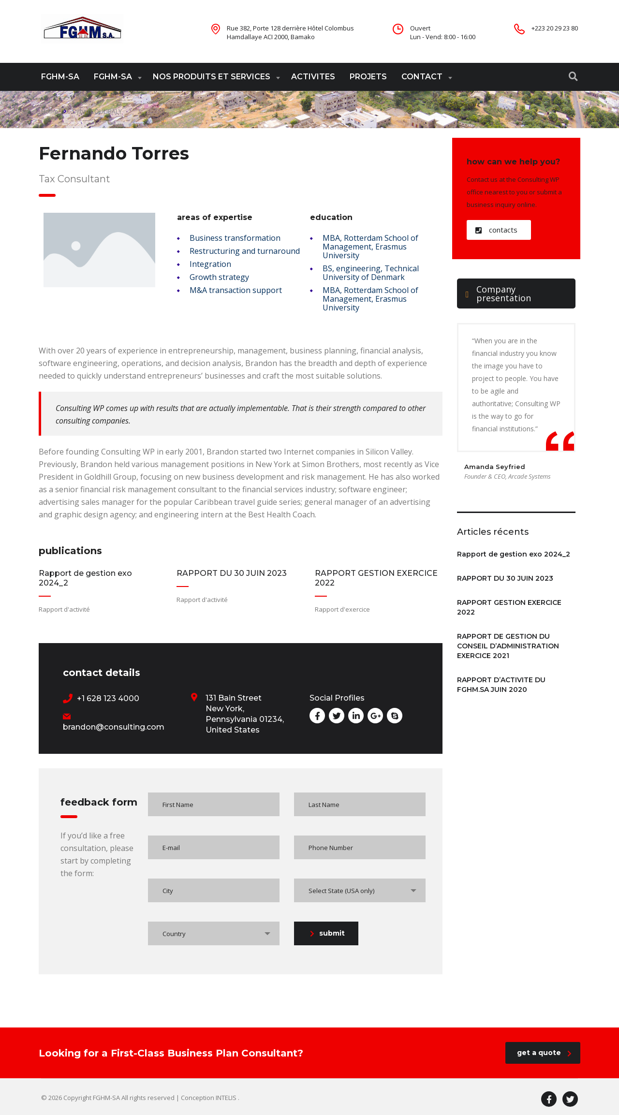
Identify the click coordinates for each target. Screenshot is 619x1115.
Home (49, 111)
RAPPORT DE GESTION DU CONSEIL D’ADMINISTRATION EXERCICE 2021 (508, 646)
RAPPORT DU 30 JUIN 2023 (232, 573)
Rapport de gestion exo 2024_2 (513, 554)
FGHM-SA (60, 76)
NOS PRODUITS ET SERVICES (211, 76)
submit (327, 933)
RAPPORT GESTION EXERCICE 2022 (509, 607)
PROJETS (368, 76)
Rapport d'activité (64, 609)
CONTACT (421, 76)
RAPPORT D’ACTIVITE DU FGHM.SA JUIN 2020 (501, 684)
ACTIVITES (313, 76)
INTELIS (227, 1097)
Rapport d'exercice (342, 609)
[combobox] (360, 890)
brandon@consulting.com (113, 727)
